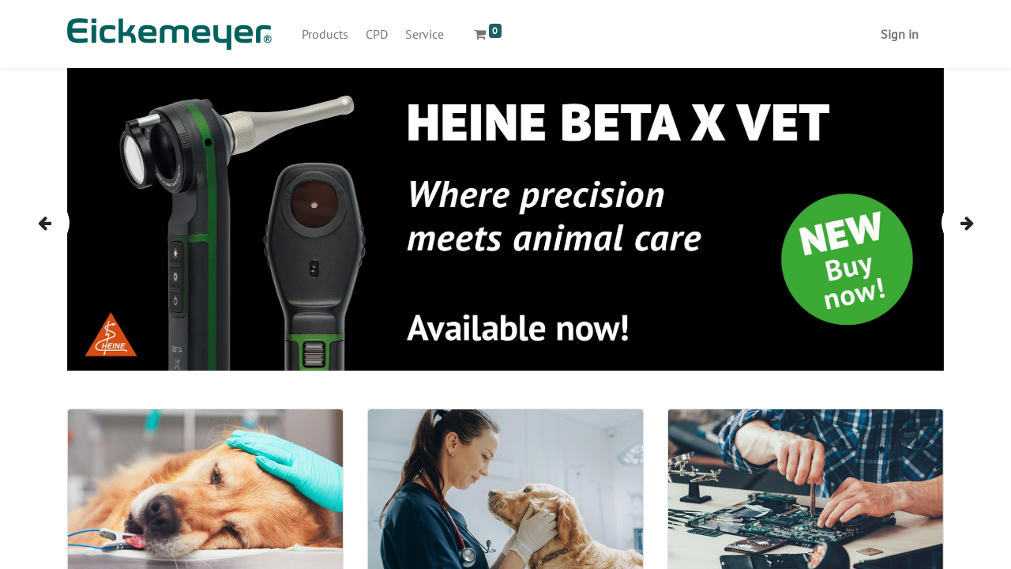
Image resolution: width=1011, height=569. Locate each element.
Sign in (900, 34)
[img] (59, 222)
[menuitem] (325, 34)
